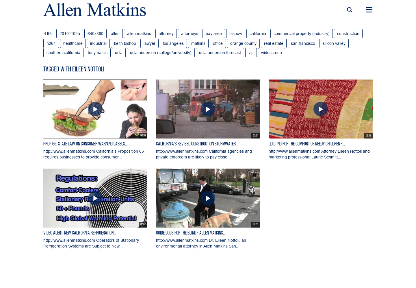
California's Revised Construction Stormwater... (197, 144)
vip (251, 52)
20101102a (70, 33)
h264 (51, 43)
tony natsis (97, 52)
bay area (214, 33)
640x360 (95, 33)
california (258, 33)
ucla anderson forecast (220, 52)
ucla (118, 52)
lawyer (149, 43)
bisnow (235, 33)
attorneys (189, 33)
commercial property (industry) (302, 33)
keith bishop (125, 43)
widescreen (271, 52)
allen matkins (139, 33)
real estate (273, 43)
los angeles (173, 43)
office (218, 43)
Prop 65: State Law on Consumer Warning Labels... (85, 144)
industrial (98, 43)
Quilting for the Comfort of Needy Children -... (307, 144)
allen (115, 33)
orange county (243, 43)
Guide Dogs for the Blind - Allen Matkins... (191, 233)
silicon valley (334, 43)
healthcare (73, 43)
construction (348, 33)
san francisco (303, 43)
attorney (166, 33)
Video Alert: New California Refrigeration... (79, 233)
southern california (63, 52)
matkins (198, 43)
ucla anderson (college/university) (161, 52)
